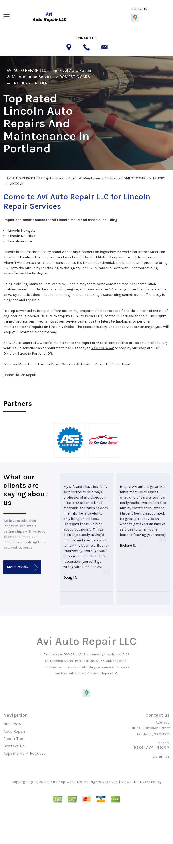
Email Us (161, 756)
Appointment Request (24, 753)
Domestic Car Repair (19, 375)
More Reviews (22, 567)
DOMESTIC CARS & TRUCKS (143, 178)
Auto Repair (14, 731)
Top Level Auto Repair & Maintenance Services (80, 178)
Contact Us (14, 746)
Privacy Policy (149, 782)
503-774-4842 (102, 348)
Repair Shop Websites (63, 782)
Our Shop (12, 723)
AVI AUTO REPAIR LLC (26, 70)
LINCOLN (40, 83)
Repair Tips (13, 738)
